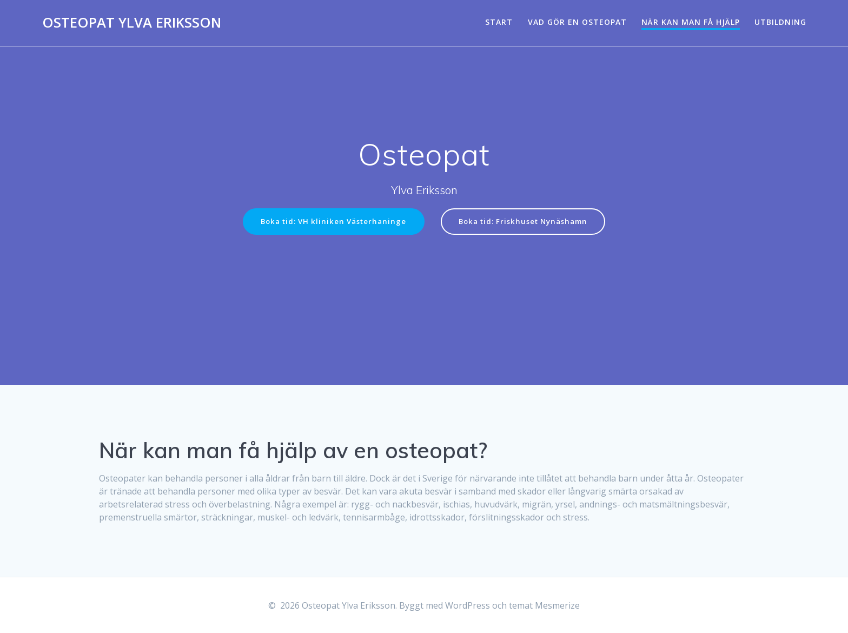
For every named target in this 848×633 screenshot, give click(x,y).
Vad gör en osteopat (577, 22)
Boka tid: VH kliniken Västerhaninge (330, 221)
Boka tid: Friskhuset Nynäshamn (526, 221)
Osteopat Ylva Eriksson (131, 23)
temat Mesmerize (544, 605)
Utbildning (780, 22)
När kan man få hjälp (690, 22)
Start (499, 22)
